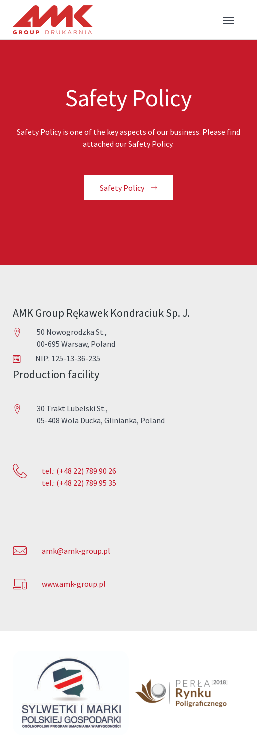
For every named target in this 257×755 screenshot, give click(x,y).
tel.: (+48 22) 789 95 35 (79, 483)
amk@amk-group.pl (76, 551)
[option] (71, 693)
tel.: (48, 471)
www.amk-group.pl (74, 584)
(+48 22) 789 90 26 (85, 471)
